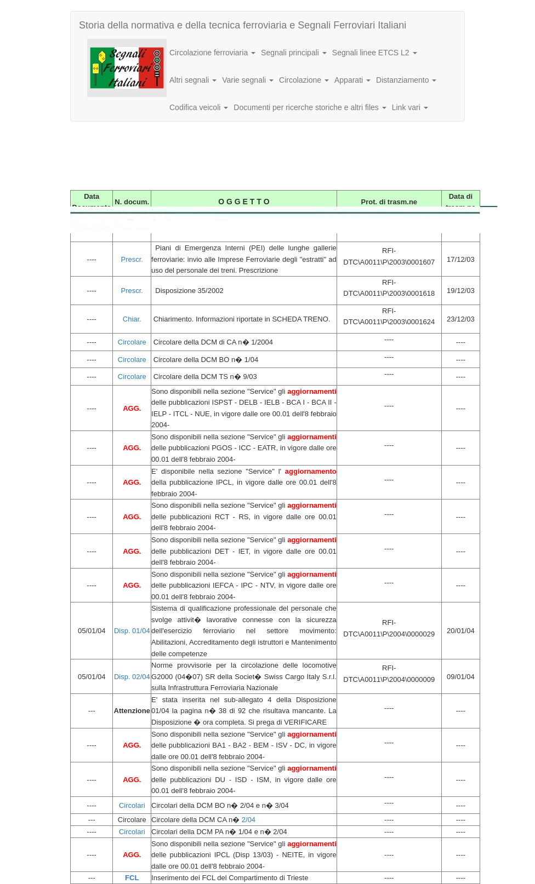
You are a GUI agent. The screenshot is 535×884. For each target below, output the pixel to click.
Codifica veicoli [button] (198, 107)
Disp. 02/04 (132, 677)
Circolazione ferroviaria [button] (212, 52)
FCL (132, 878)
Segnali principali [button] (294, 52)
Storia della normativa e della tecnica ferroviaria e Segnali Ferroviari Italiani (242, 25)
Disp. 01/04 (132, 631)
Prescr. (132, 259)
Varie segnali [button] (248, 80)
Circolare (132, 342)
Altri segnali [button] (193, 80)
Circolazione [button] (304, 80)
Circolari (132, 805)
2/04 (248, 820)
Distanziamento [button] (406, 80)
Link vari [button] (410, 107)
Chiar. (132, 319)
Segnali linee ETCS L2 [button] (374, 52)
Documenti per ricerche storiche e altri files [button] (310, 107)
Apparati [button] (352, 80)
